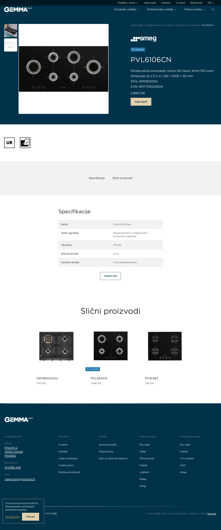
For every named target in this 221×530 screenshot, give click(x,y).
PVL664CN (99, 378)
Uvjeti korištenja (67, 458)
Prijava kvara (106, 451)
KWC (183, 465)
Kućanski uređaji (127, 9)
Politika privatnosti (69, 472)
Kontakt (63, 451)
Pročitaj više (12, 516)
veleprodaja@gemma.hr (20, 479)
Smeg (143, 486)
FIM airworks (147, 458)
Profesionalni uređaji (162, 9)
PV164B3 (151, 378)
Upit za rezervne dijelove (113, 458)
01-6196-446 (13, 467)
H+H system (187, 458)
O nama (180, 2)
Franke (143, 465)
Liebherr (144, 472)
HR (211, 2)
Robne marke (195, 9)
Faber (143, 451)
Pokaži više (110, 276)
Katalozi (166, 2)
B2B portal (196, 2)
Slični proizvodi (122, 178)
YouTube (51, 513)
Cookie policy (66, 465)
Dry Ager (145, 444)
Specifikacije (97, 178)
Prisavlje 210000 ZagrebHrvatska (14, 451)
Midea (143, 479)
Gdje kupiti (150, 2)
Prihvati (30, 516)
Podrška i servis (128, 2)
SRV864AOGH (47, 378)
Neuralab (211, 513)
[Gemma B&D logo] (18, 9)
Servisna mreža (107, 444)
